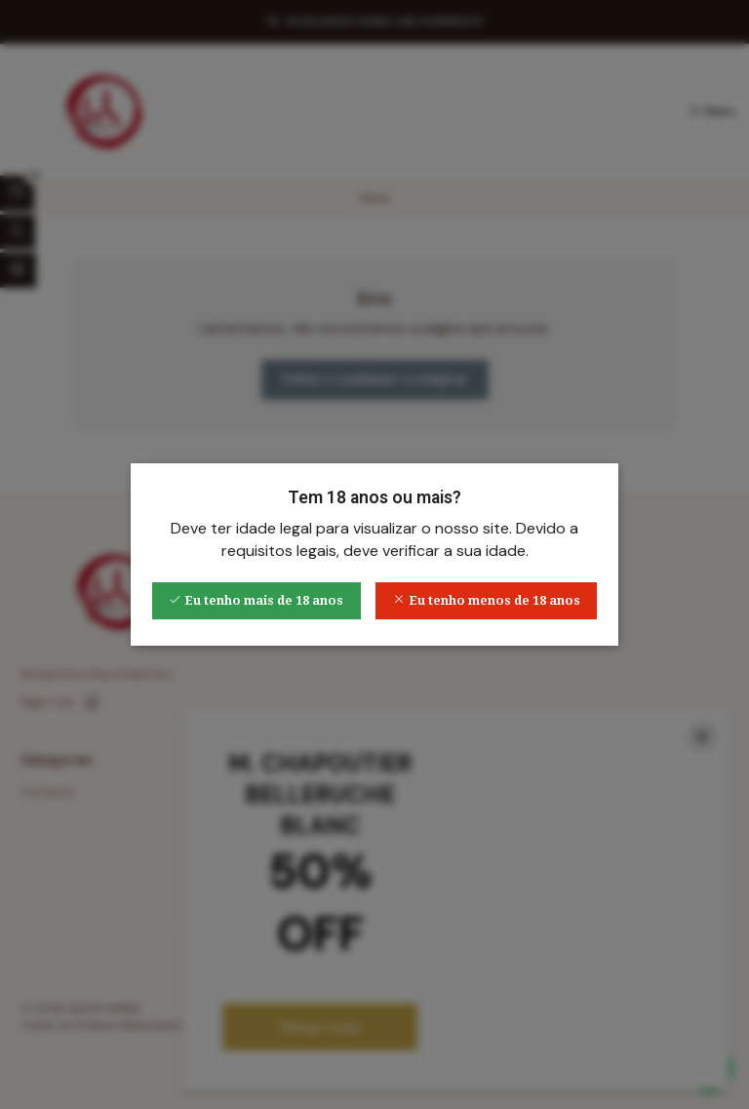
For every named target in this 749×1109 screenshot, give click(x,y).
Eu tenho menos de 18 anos (486, 600)
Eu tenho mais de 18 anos (256, 600)
